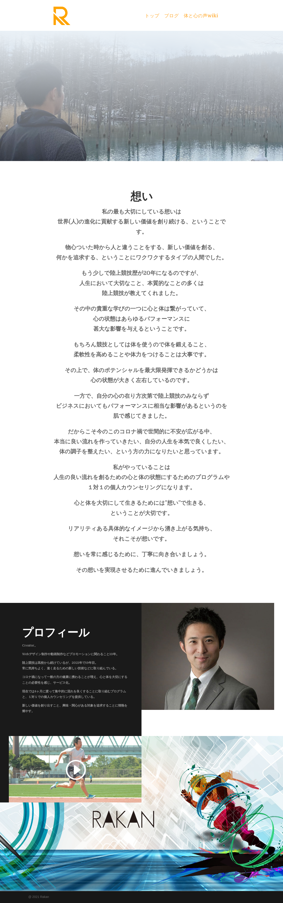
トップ (152, 16)
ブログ (171, 16)
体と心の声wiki (201, 16)
